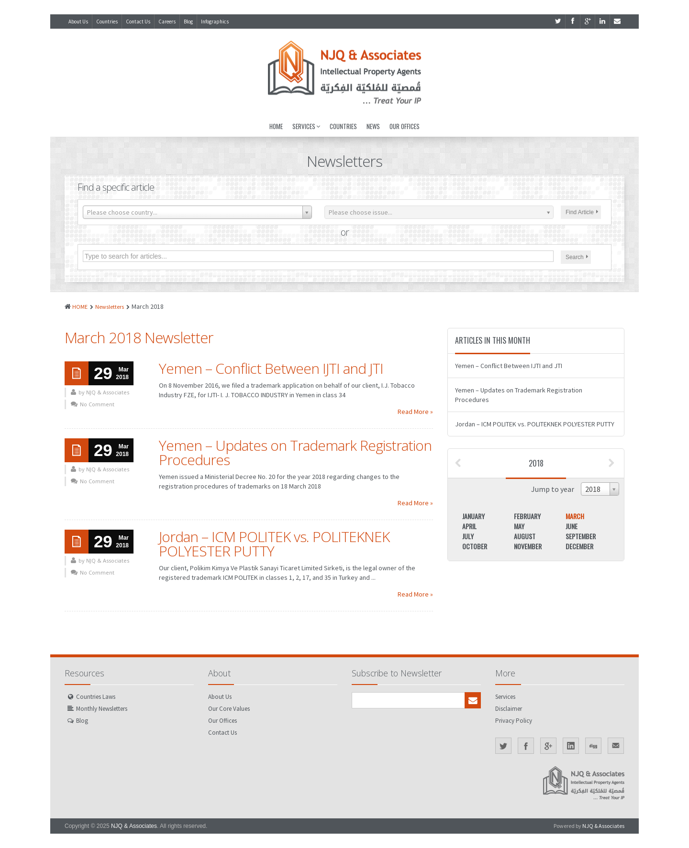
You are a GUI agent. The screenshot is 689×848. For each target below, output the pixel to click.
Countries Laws (95, 697)
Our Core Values (229, 709)
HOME (80, 306)
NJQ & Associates (134, 826)
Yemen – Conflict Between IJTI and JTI (271, 368)
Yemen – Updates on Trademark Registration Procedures (295, 452)
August (524, 536)
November (528, 546)
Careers (167, 21)
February (527, 516)
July (468, 536)
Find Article (582, 212)
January (473, 516)
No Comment (97, 404)
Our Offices (404, 126)
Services (306, 126)
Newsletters (109, 306)
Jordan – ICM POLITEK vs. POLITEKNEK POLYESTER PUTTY (274, 544)
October (474, 546)
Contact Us (138, 21)
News (373, 126)
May (519, 526)
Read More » (415, 411)
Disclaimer (508, 709)
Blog (188, 21)
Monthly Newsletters (101, 709)
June (572, 526)
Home (276, 126)
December (579, 546)
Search (577, 257)
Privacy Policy (513, 721)
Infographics (215, 21)
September (581, 536)
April (469, 526)
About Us (78, 21)
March (575, 516)
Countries (107, 21)
